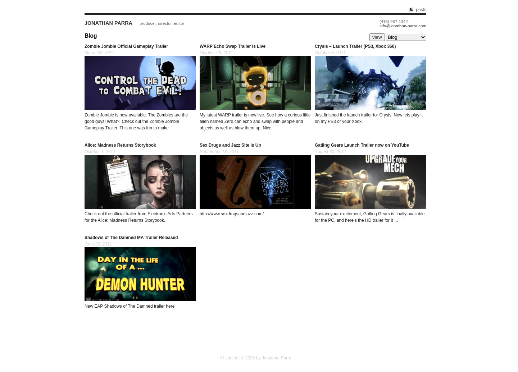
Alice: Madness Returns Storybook (120, 145)
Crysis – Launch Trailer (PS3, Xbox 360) (355, 46)
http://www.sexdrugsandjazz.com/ (232, 213)
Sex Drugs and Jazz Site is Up (230, 145)
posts (421, 9)
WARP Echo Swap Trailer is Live (232, 46)
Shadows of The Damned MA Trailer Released (131, 237)
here (349, 220)
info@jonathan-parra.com (403, 26)
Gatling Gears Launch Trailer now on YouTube (362, 145)
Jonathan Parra (108, 23)
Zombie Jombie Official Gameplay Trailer (126, 46)
